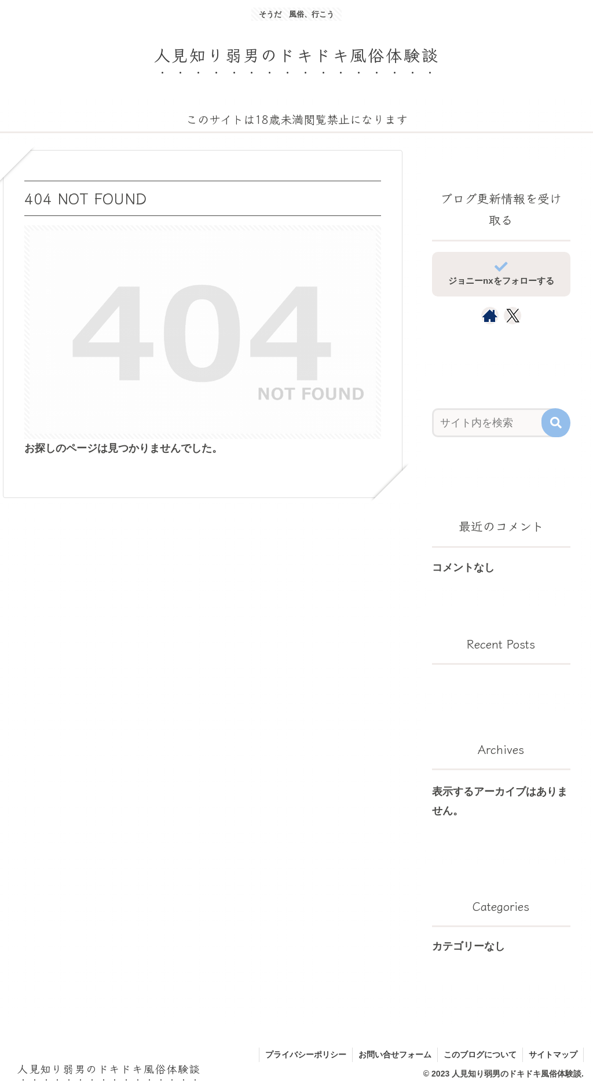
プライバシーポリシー (305, 1054)
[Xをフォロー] (513, 315)
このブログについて (480, 1054)
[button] (555, 422)
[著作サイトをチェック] (490, 315)
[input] (495, 422)
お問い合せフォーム (394, 1054)
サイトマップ (553, 1054)
